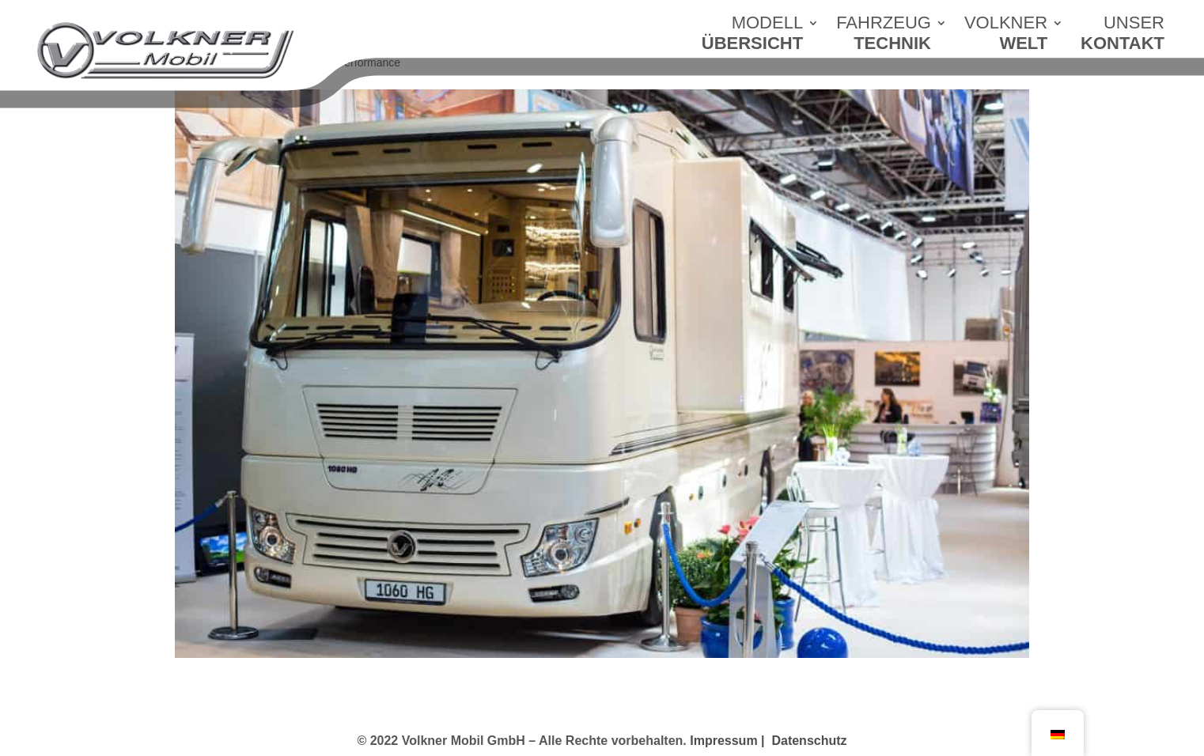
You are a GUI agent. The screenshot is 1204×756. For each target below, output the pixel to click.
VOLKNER (1005, 37)
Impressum (729, 740)
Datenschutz (808, 740)
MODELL (752, 37)
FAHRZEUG (883, 37)
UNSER (1122, 37)
